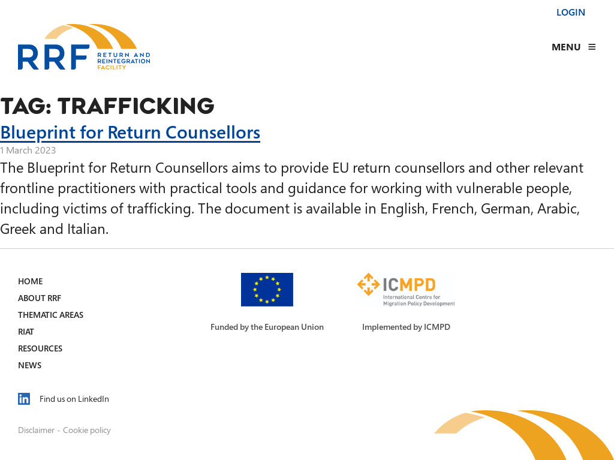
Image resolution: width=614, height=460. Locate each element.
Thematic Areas (50, 314)
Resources (40, 348)
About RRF (39, 297)
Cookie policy (87, 429)
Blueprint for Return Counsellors (130, 131)
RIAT (26, 331)
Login (570, 12)
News (29, 365)
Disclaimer (36, 429)
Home (30, 281)
